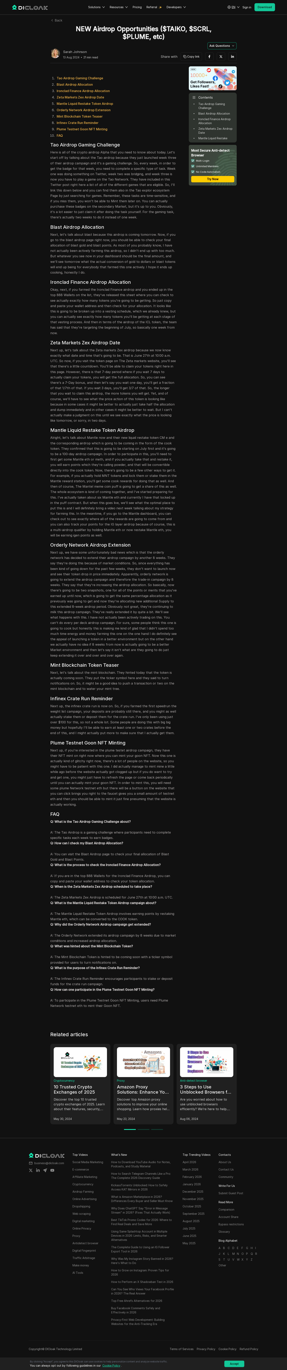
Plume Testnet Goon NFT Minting (82, 129)
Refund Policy (249, 1349)
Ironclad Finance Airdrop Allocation (83, 91)
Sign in (246, 7)
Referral (151, 7)
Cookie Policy (228, 1349)
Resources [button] (119, 7)
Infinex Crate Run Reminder (77, 123)
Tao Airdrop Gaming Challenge (80, 78)
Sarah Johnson (75, 52)
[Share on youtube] (52, 1170)
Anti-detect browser (193, 1080)
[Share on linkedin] (38, 1170)
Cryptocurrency (64, 1080)
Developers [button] (176, 7)
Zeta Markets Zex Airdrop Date (80, 97)
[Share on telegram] (45, 1170)
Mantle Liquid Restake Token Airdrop (85, 104)
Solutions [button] (96, 7)
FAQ (60, 135)
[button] (233, 7)
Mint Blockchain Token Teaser (80, 116)
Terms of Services (182, 1349)
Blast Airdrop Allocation (75, 84)
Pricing (137, 7)
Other (222, 1265)
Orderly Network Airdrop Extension (84, 110)
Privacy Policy (206, 1349)
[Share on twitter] (31, 1170)
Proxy (121, 1080)
